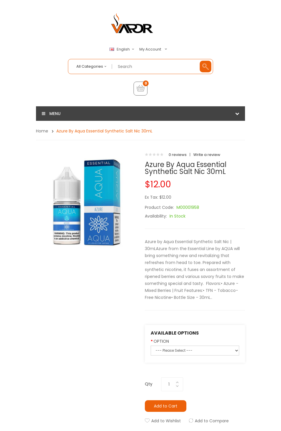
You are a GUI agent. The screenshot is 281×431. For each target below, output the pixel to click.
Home (42, 131)
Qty (148, 384)
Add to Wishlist (166, 421)
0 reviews (178, 154)
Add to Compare (212, 421)
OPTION (161, 341)
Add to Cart (165, 406)
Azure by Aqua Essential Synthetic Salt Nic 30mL (104, 131)
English (122, 49)
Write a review (206, 154)
